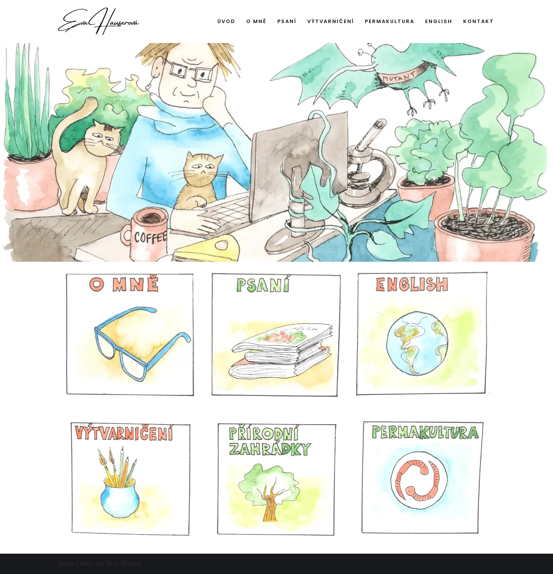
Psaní (286, 21)
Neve (66, 563)
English (438, 21)
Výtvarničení (330, 21)
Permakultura (389, 21)
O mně (256, 21)
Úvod (226, 21)
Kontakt (478, 21)
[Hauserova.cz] (99, 21)
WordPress (123, 563)
